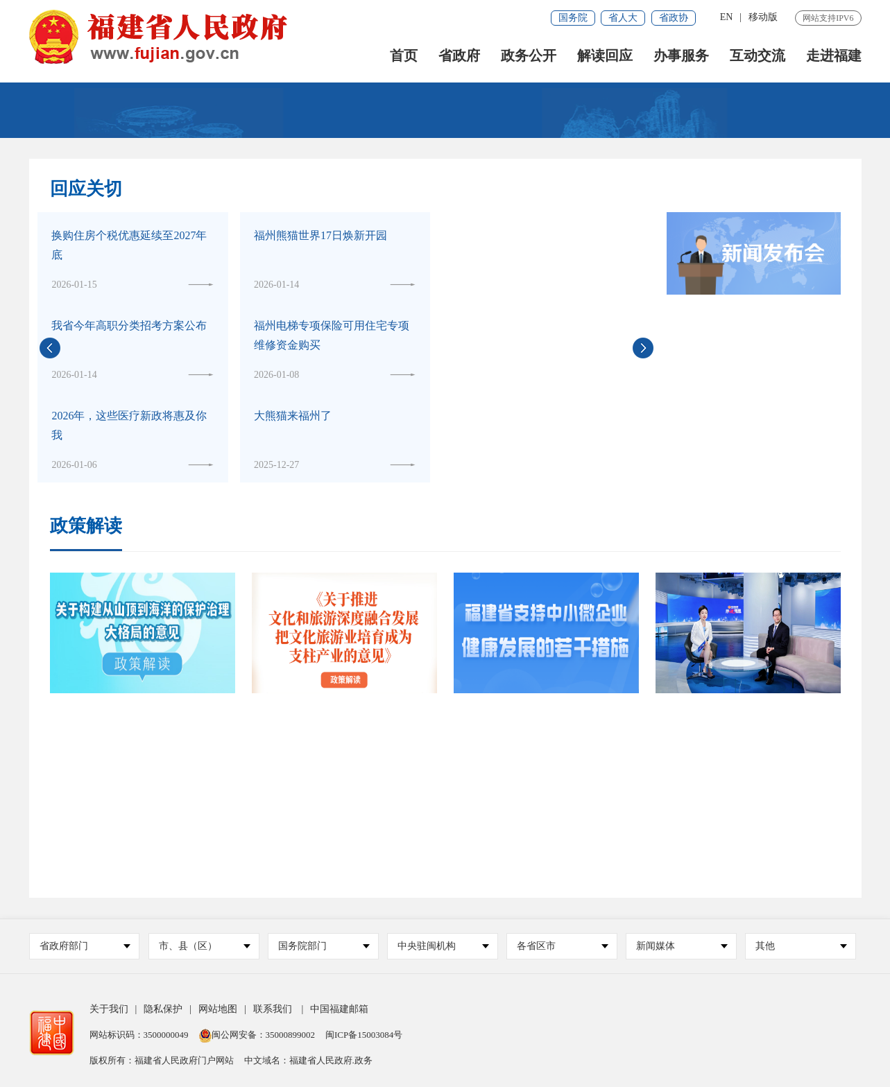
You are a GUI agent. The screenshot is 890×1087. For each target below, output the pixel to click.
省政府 (459, 56)
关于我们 (108, 1009)
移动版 (763, 17)
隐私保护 (163, 1009)
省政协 (673, 17)
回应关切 (86, 189)
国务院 (573, 17)
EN (726, 17)
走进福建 (834, 56)
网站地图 (217, 1009)
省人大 (622, 17)
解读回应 (605, 56)
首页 (404, 56)
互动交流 (757, 56)
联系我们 (272, 1009)
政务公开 (528, 56)
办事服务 (681, 56)
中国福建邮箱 (339, 1009)
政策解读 (86, 526)
